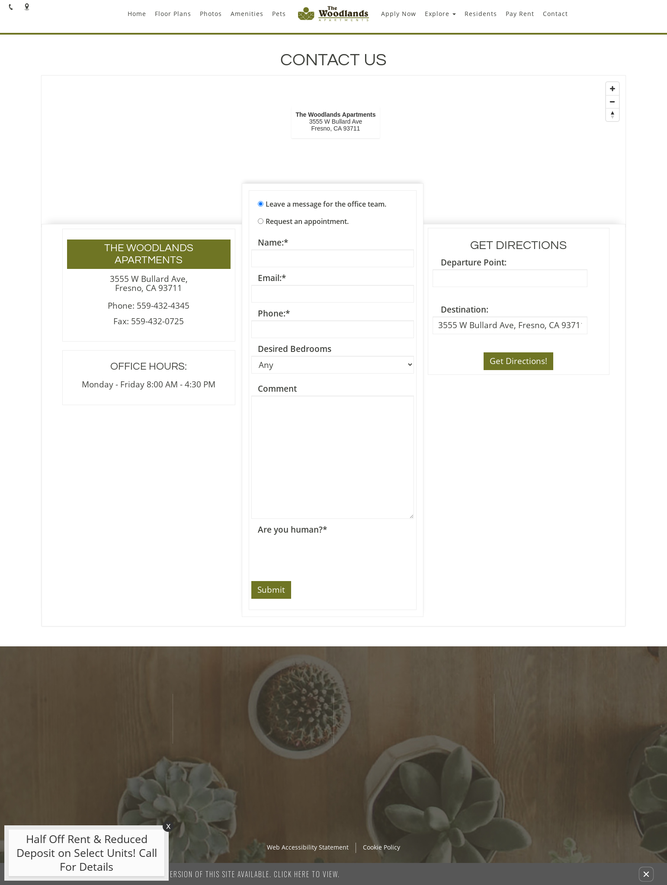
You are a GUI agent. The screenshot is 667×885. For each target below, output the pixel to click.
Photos (211, 14)
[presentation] (317, 553)
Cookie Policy (381, 847)
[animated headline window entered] (84, 855)
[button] (646, 874)
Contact (555, 14)
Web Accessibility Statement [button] (308, 847)
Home (137, 14)
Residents (481, 14)
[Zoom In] (612, 88)
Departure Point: (474, 262)
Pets (279, 14)
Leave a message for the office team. (326, 204)
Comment (277, 388)
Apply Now (398, 14)
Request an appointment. (307, 221)
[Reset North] (612, 114)
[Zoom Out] (612, 101)
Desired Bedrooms (294, 349)
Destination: (464, 309)
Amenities (247, 14)
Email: (272, 278)
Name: (273, 242)
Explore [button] (440, 14)
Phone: (274, 313)
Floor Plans (173, 14)
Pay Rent (520, 14)
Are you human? (292, 529)
